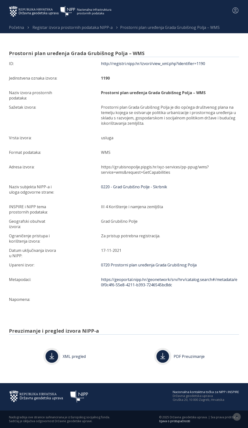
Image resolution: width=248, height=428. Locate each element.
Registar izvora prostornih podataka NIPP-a (72, 27)
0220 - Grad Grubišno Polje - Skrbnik (134, 186)
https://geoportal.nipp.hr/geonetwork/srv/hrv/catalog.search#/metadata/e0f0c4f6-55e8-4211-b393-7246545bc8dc (169, 282)
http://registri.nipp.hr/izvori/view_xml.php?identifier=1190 (153, 63)
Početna (16, 27)
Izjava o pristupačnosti (174, 421)
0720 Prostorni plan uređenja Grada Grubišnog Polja (149, 265)
